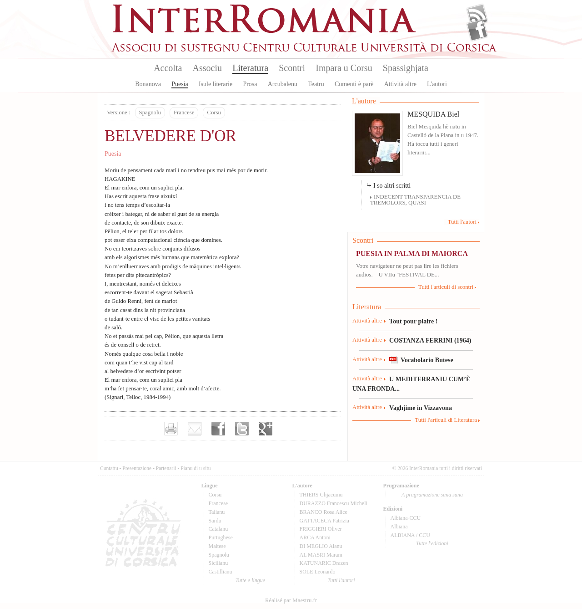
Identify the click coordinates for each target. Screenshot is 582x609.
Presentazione (136, 468)
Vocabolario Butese (427, 359)
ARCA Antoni (315, 537)
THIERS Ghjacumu (321, 494)
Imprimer (171, 428)
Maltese (217, 546)
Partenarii (166, 468)
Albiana (399, 526)
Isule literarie (215, 84)
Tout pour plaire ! (413, 321)
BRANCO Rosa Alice (323, 512)
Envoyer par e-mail (194, 428)
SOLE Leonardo (318, 571)
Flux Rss (477, 15)
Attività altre (400, 84)
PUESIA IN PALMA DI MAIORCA (412, 253)
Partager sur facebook (218, 428)
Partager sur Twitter (242, 428)
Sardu (215, 520)
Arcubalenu (282, 84)
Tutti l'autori (462, 222)
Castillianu (220, 571)
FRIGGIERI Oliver (321, 529)
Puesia (179, 84)
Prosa (250, 84)
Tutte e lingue (250, 580)
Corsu (214, 112)
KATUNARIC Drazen (324, 563)
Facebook (477, 30)
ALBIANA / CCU (410, 535)
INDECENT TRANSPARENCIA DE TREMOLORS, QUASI (415, 200)
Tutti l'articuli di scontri (445, 287)
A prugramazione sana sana (432, 494)
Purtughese (221, 537)
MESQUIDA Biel (433, 114)
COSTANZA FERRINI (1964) (430, 340)
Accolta (168, 68)
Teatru (316, 84)
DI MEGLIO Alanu (321, 546)
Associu (207, 68)
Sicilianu (218, 563)
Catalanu (218, 529)
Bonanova (148, 84)
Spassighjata (405, 68)
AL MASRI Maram (321, 555)
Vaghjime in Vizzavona (420, 407)
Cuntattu (109, 468)
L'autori (437, 84)
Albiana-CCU (406, 518)
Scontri (292, 68)
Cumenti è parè (354, 84)
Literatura (250, 68)
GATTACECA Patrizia (324, 520)
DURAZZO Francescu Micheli (333, 503)
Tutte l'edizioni (432, 543)
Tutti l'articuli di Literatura (446, 420)
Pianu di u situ (196, 468)
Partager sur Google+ (265, 428)
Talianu (217, 512)
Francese (184, 112)
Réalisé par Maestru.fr (291, 600)
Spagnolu (150, 112)
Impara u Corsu (344, 68)
